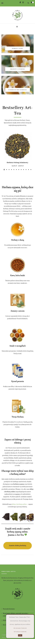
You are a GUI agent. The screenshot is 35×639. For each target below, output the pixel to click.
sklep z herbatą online (19, 504)
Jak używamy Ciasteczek (20, 628)
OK (20, 635)
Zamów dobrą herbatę (17, 545)
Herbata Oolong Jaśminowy (17, 162)
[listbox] (17, 152)
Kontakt (5, 625)
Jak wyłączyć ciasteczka (20, 631)
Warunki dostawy (9, 609)
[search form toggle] (28, 3)
